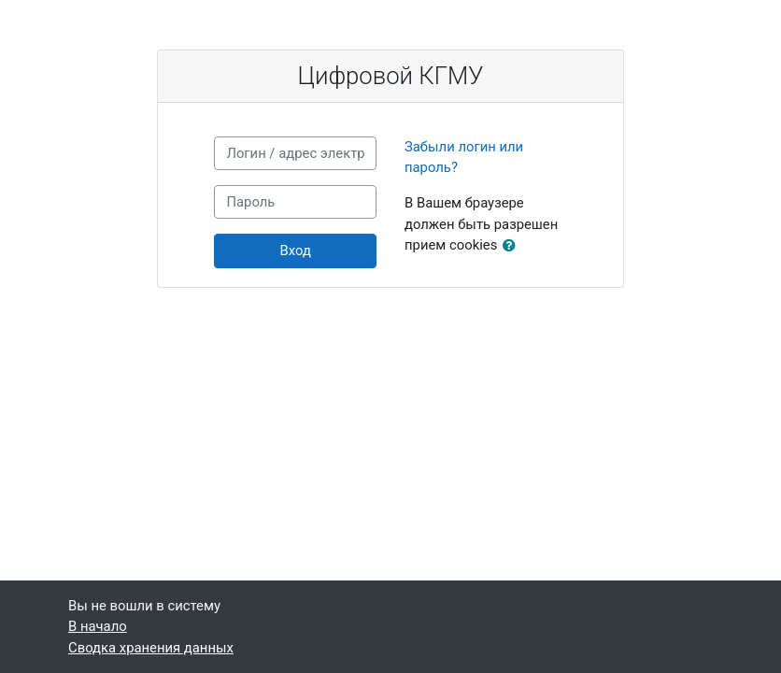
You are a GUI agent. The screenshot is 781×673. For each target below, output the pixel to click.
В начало (97, 626)
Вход (295, 250)
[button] (513, 246)
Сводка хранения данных (151, 647)
